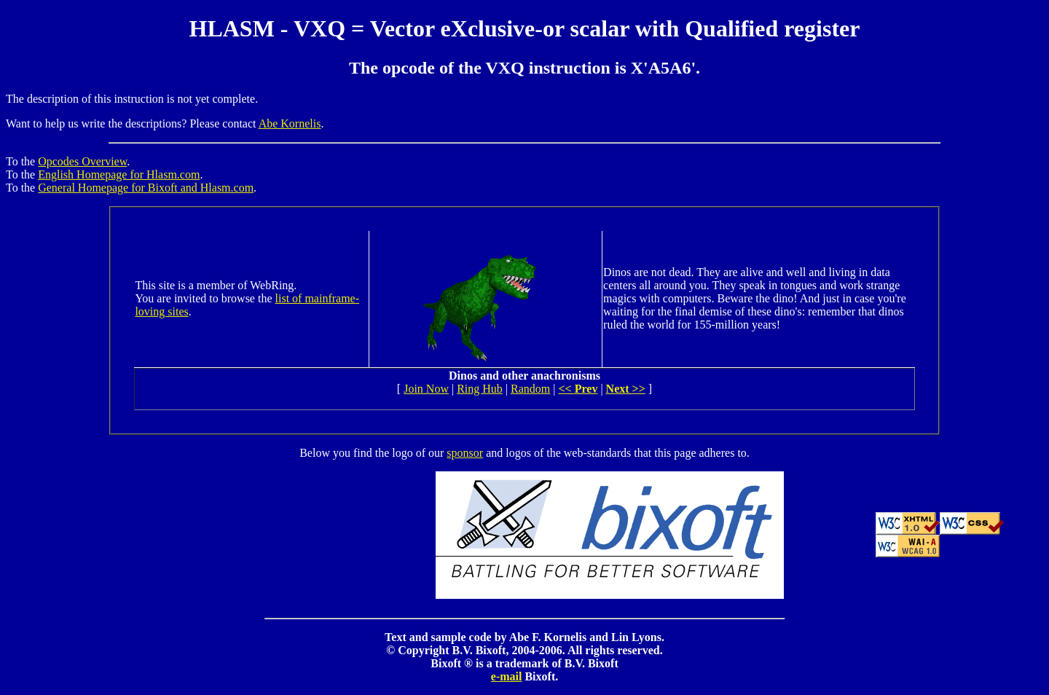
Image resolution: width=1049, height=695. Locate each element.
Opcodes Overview (82, 161)
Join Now (426, 388)
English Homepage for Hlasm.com (119, 174)
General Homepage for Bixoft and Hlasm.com (146, 187)
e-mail (506, 676)
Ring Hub (480, 388)
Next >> (625, 388)
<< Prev (577, 388)
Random (530, 388)
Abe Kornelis (290, 123)
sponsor (465, 453)
